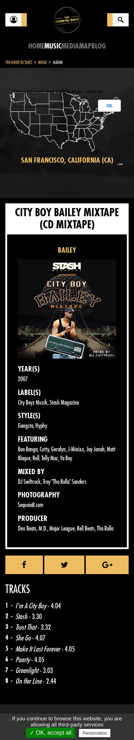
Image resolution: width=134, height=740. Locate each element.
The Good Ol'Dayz (18, 62)
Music (52, 46)
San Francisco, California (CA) (67, 160)
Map (85, 46)
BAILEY (67, 250)
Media (70, 46)
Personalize (95, 733)
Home (36, 46)
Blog (98, 46)
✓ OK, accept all (50, 733)
